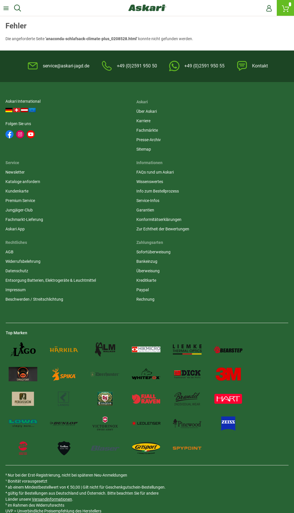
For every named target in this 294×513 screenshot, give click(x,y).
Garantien (15, 227)
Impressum (112, 233)
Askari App (208, 167)
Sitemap (109, 148)
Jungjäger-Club (212, 148)
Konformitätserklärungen (28, 236)
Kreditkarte (208, 217)
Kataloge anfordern (216, 119)
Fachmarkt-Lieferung (217, 157)
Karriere (109, 119)
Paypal (205, 227)
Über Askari (112, 110)
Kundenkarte (210, 129)
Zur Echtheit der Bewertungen (32, 246)
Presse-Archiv (114, 138)
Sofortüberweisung (216, 189)
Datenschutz (113, 208)
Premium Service (213, 138)
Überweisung (210, 208)
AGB (106, 189)
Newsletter (208, 110)
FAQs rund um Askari (24, 189)
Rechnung (208, 236)
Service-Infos (17, 217)
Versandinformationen (71, 452)
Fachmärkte (113, 129)
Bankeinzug (209, 199)
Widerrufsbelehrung (119, 199)
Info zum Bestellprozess (27, 208)
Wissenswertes (19, 199)
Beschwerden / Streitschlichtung (131, 242)
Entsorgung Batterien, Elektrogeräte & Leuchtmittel (135, 220)
